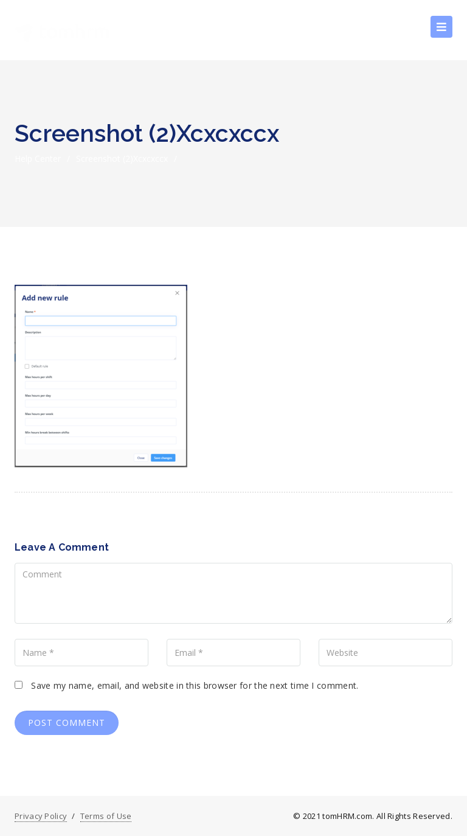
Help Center (38, 158)
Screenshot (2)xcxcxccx (122, 158)
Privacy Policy (41, 815)
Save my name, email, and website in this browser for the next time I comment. (194, 685)
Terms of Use (106, 815)
